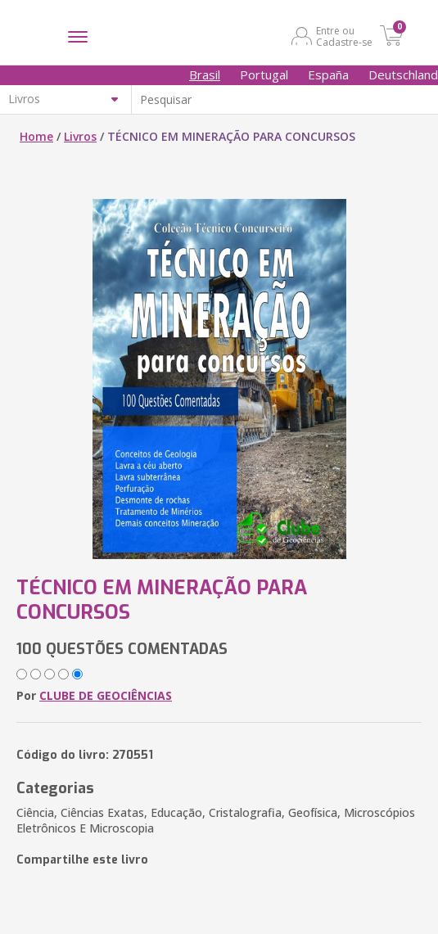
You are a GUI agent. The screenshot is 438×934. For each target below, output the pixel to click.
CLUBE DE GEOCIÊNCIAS (105, 695)
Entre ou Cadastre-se (344, 36)
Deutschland (403, 74)
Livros (80, 136)
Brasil (204, 74)
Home (36, 136)
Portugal (264, 74)
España (328, 74)
